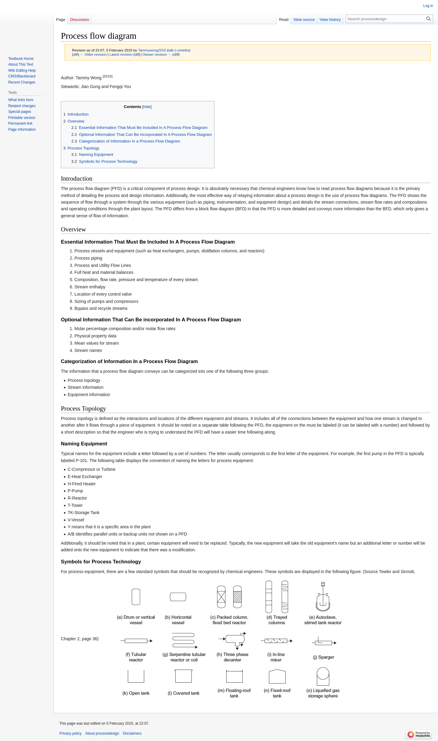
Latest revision (120, 54)
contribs (183, 50)
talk (171, 50)
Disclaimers (132, 733)
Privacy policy (70, 733)
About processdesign (102, 733)
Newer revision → (157, 54)
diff (75, 54)
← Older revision (93, 54)
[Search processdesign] (389, 19)
